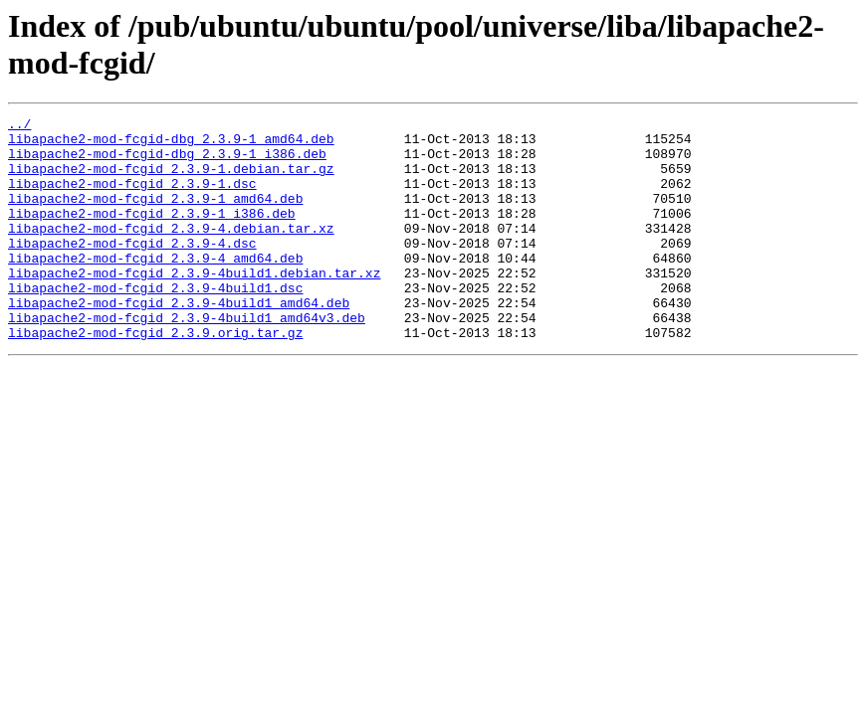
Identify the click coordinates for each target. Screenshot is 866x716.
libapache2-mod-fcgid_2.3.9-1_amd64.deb (155, 216)
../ (19, 126)
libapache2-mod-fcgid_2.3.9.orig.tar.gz (155, 377)
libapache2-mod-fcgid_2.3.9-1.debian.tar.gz (171, 180)
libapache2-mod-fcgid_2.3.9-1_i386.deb (152, 234)
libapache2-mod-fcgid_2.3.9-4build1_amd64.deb (178, 341)
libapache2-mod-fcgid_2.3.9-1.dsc (132, 198)
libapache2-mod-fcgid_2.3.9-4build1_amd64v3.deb (186, 359)
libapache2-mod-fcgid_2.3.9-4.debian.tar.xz (171, 252)
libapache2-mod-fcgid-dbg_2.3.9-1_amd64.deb (171, 144)
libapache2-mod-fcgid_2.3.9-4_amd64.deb (155, 287)
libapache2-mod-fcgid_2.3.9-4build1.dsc (155, 323)
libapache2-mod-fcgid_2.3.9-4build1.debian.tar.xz (194, 305)
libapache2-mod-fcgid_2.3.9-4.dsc (132, 269)
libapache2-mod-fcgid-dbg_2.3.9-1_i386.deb (167, 162)
